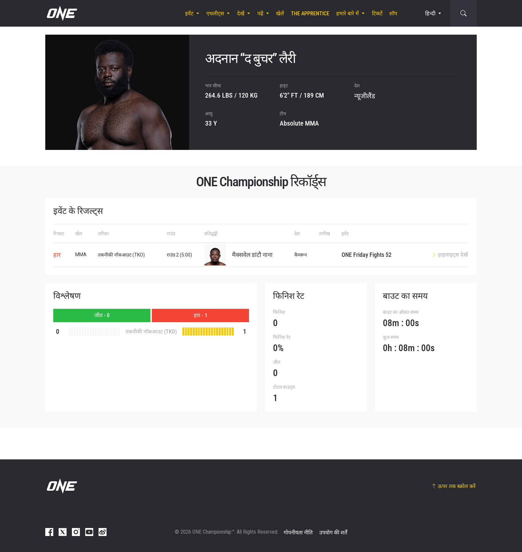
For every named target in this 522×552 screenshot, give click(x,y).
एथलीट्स (215, 13)
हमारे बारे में (347, 13)
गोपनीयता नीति (298, 532)
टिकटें (377, 13)
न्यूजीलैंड (364, 96)
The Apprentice (310, 13)
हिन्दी (430, 13)
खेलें (280, 13)
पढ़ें (260, 13)
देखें (240, 13)
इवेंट (189, 13)
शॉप (393, 13)
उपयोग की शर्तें (333, 532)
